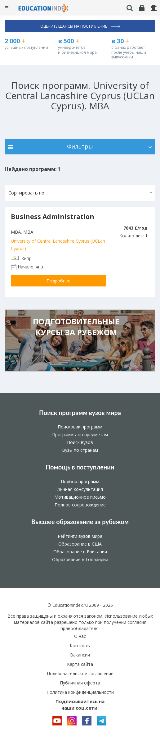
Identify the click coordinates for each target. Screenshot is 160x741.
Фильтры (80, 146)
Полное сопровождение (80, 505)
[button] (80, 193)
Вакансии (80, 655)
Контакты (80, 645)
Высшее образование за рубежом (80, 521)
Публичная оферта (80, 683)
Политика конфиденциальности (80, 692)
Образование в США (80, 544)
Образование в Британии (80, 552)
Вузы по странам (80, 450)
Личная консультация (80, 489)
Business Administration (52, 216)
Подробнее (58, 281)
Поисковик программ (80, 427)
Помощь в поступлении (80, 467)
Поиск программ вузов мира (80, 412)
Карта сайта (80, 664)
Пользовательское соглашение (80, 673)
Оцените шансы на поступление (80, 26)
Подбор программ (80, 481)
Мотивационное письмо (80, 497)
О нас (80, 636)
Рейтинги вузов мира (80, 536)
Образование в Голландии (80, 559)
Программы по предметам (80, 434)
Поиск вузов (80, 442)
